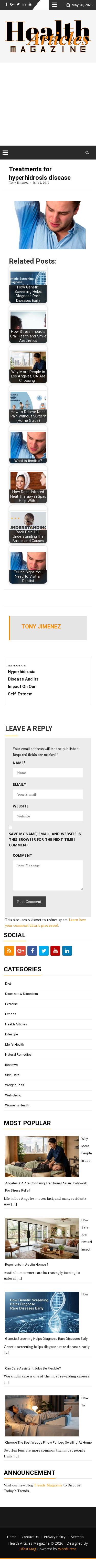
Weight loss (14, 1085)
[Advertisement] (48, 104)
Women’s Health (17, 1105)
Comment (22, 855)
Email (19, 784)
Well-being (13, 1095)
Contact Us (30, 1536)
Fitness (10, 1014)
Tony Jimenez (19, 182)
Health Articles (16, 1024)
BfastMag (27, 1548)
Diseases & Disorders (21, 994)
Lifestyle (11, 1034)
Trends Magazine (48, 1485)
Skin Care (12, 1075)
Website (21, 806)
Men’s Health (14, 1044)
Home (11, 1536)
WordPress (67, 1548)
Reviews (11, 1065)
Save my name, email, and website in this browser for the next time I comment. (45, 839)
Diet (8, 983)
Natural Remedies (18, 1054)
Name (19, 762)
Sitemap (77, 1536)
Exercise (11, 1004)
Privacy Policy (54, 1536)
